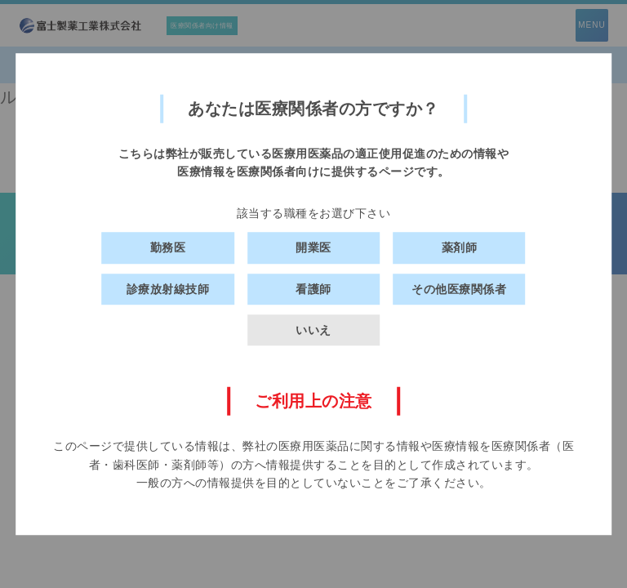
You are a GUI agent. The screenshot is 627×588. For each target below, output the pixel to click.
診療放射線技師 (168, 289)
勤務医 (168, 247)
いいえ (313, 329)
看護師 (313, 289)
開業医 (313, 247)
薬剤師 (460, 247)
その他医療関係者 (458, 289)
